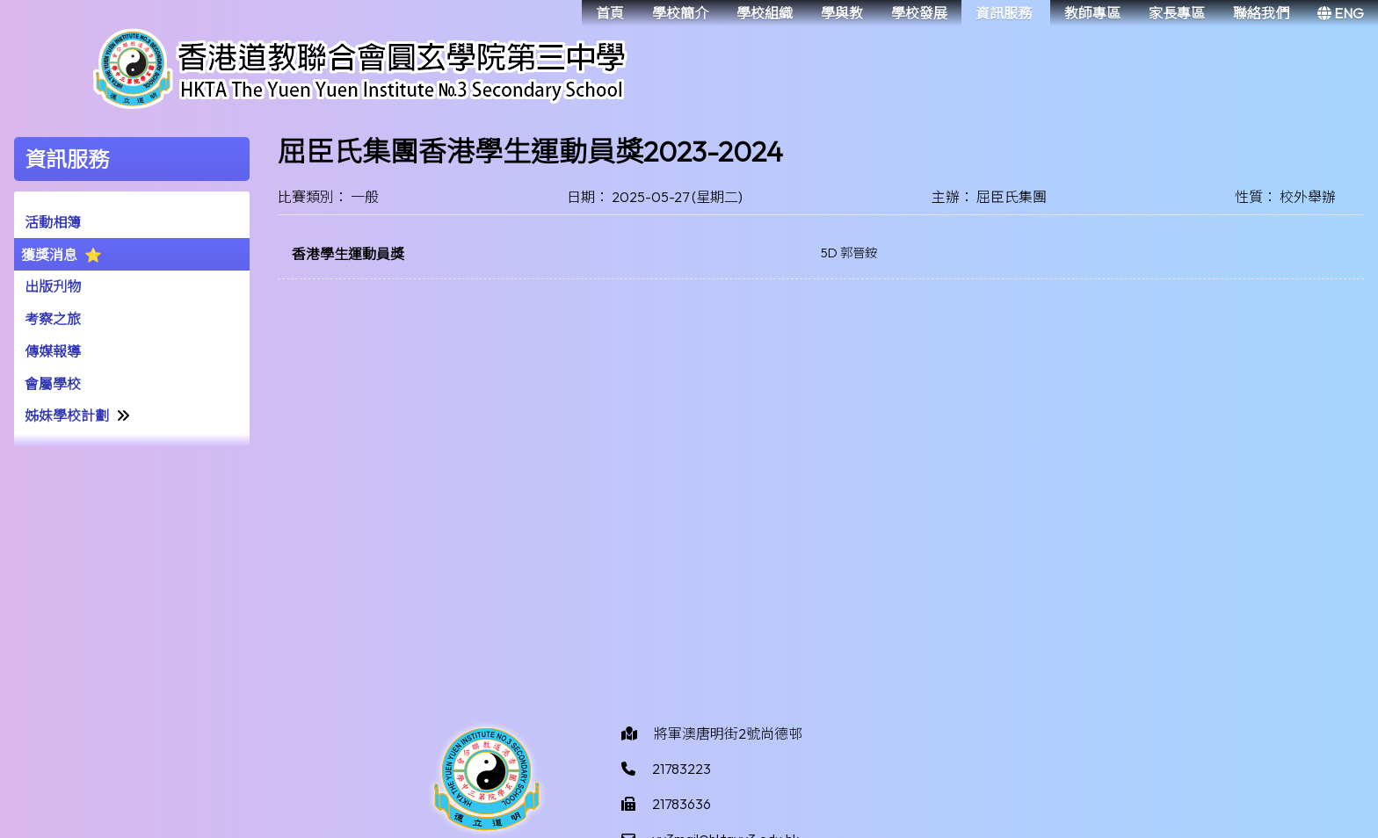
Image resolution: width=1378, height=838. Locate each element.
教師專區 (1092, 13)
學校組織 (764, 13)
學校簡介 (680, 13)
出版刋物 (53, 286)
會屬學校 (53, 384)
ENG (1340, 13)
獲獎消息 (49, 255)
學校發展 (919, 13)
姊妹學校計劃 (67, 415)
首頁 (610, 13)
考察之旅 (53, 319)
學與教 (842, 13)
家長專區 (1177, 13)
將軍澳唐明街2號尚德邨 (728, 733)
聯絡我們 (1261, 13)
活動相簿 (53, 222)
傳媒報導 (53, 351)
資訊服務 (1003, 13)
